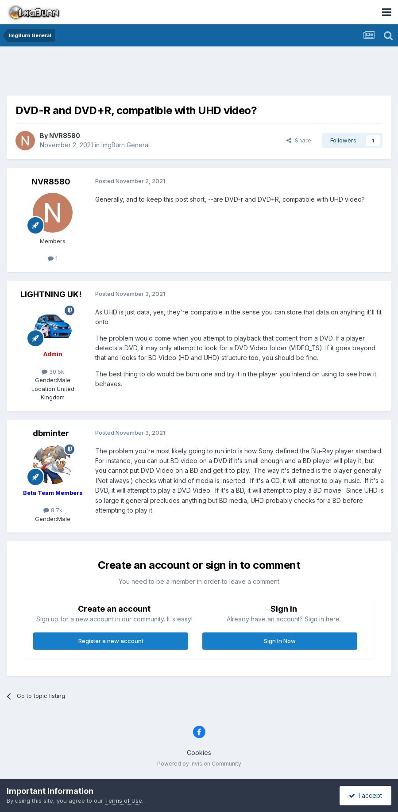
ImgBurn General (125, 145)
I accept (365, 795)
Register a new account (110, 640)
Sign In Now (280, 640)
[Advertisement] (199, 73)
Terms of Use (123, 800)
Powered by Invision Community (199, 763)
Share (298, 140)
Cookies (199, 752)
